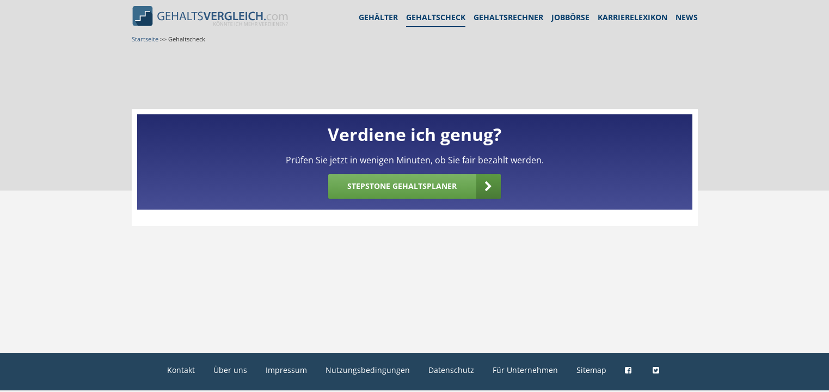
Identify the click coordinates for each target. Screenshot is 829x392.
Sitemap (591, 370)
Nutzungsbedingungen (368, 370)
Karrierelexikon (632, 17)
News (687, 17)
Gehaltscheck (435, 17)
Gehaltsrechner (508, 17)
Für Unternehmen (525, 370)
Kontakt (181, 370)
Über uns (230, 370)
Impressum (286, 370)
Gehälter (378, 17)
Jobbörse (570, 17)
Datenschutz (451, 370)
